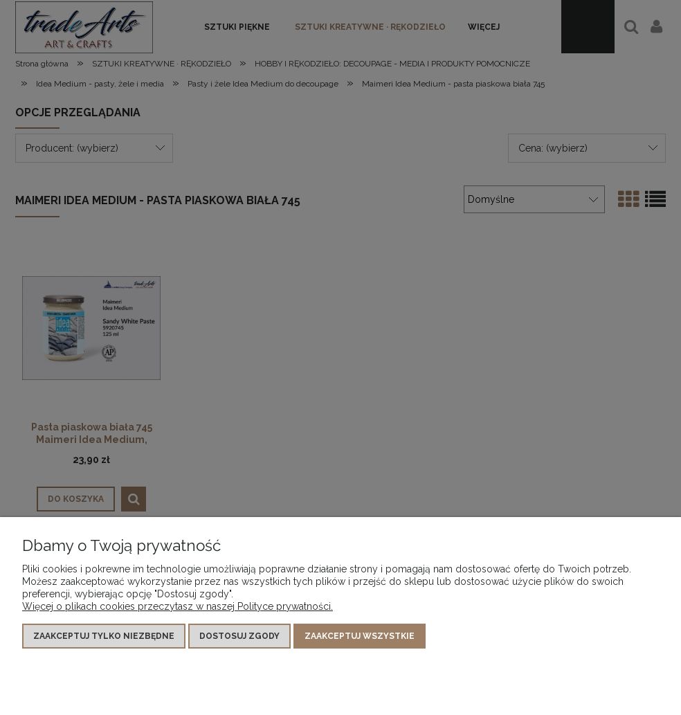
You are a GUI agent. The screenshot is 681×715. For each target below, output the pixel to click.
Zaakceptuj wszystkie (360, 636)
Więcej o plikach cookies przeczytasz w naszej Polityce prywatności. (177, 606)
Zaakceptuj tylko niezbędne (103, 636)
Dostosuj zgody (239, 636)
